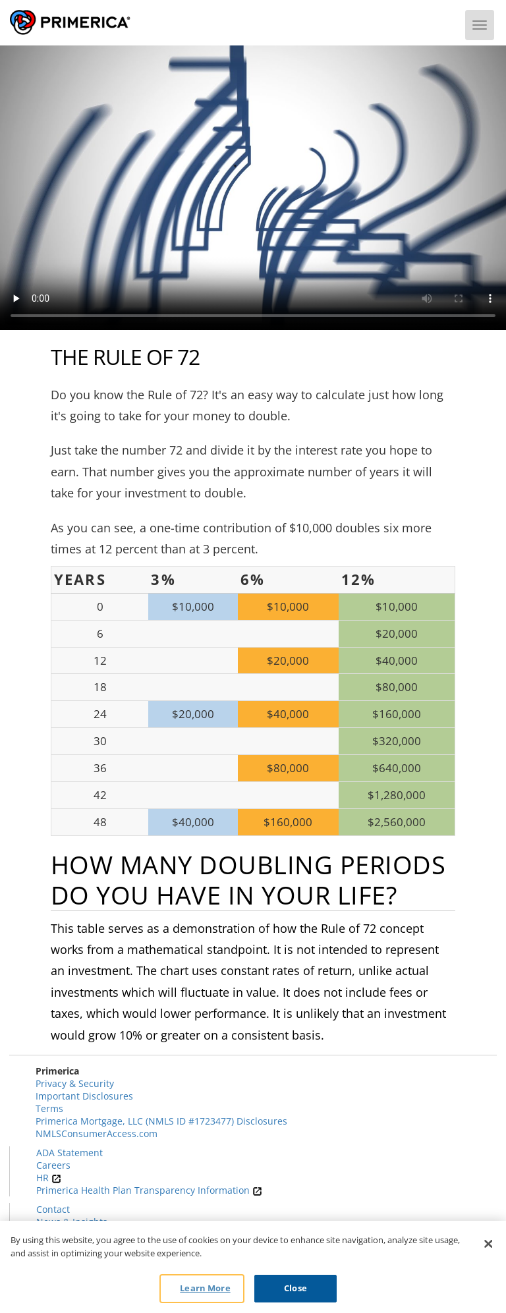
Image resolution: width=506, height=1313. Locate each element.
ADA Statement (69, 1152)
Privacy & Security (75, 1083)
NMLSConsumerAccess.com (96, 1133)
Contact (53, 1209)
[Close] (488, 1244)
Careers (53, 1165)
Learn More (205, 1288)
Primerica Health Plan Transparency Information (149, 1190)
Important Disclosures (84, 1096)
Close (295, 1288)
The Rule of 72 (125, 357)
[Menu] (479, 25)
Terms (49, 1108)
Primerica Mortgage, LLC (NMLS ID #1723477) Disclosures (161, 1121)
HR (48, 1177)
